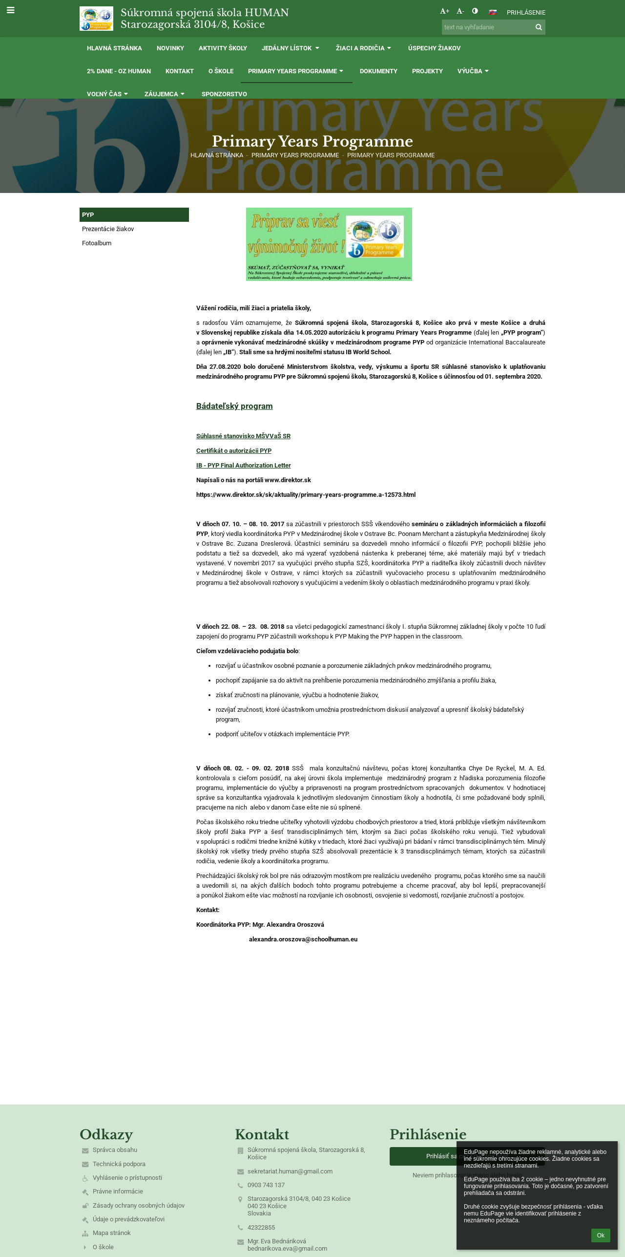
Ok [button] (600, 1235)
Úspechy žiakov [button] (434, 48)
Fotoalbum (96, 243)
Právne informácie (118, 1191)
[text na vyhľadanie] (493, 27)
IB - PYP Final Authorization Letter (243, 465)
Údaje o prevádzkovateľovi (129, 1219)
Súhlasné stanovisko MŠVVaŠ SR (243, 436)
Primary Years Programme (391, 155)
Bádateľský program (234, 406)
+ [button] (444, 11)
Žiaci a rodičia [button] (364, 48)
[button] (492, 12)
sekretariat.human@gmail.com (290, 1171)
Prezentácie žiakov (108, 229)
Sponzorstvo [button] (224, 94)
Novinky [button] (170, 48)
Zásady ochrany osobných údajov (139, 1205)
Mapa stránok (112, 1232)
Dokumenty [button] (378, 71)
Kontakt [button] (180, 71)
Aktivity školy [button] (223, 48)
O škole (103, 1247)
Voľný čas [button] (108, 94)
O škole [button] (220, 71)
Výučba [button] (474, 71)
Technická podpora (119, 1164)
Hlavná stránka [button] (114, 48)
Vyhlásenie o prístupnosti (127, 1177)
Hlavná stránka (216, 155)
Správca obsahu (115, 1149)
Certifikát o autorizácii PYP (233, 450)
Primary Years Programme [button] (296, 71)
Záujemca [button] (166, 94)
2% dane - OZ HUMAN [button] (119, 71)
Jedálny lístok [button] (291, 48)
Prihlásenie (526, 12)
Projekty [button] (427, 71)
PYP (88, 214)
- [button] (460, 11)
